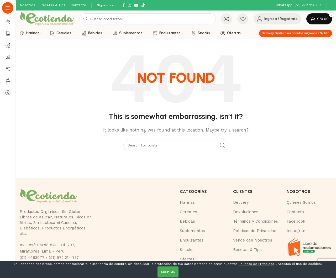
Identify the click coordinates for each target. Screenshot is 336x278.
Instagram (297, 230)
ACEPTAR (168, 272)
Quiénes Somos (301, 202)
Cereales (188, 211)
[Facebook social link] (123, 5)
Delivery (241, 202)
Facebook (296, 221)
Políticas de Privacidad (254, 230)
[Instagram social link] (129, 5)
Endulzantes (191, 240)
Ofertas (187, 259)
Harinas (187, 202)
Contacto (295, 211)
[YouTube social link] (136, 5)
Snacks (186, 249)
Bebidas (187, 221)
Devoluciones (245, 211)
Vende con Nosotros (252, 240)
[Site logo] (47, 18)
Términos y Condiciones (255, 221)
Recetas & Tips (247, 249)
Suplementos (192, 230)
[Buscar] (147, 18)
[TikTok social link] (143, 5)
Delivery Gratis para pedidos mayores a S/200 (295, 33)
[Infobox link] (298, 5)
